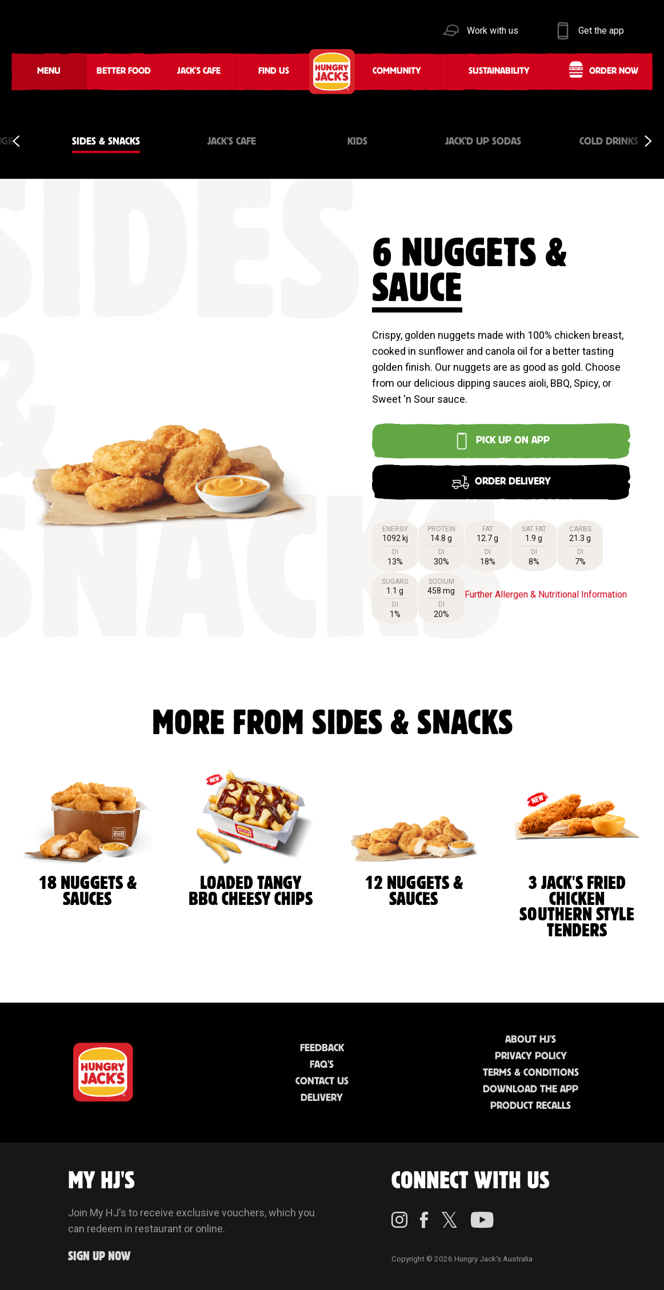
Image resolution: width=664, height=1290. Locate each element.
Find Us (273, 71)
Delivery (322, 1098)
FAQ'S (322, 1064)
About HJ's (530, 1039)
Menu (49, 71)
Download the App (530, 1089)
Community (397, 71)
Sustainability (499, 71)
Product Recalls (530, 1106)
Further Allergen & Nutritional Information (546, 594)
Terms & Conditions (531, 1072)
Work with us (492, 30)
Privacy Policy (531, 1056)
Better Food (124, 71)
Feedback (322, 1048)
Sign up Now (99, 1256)
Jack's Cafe (199, 71)
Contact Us (322, 1081)
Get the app (601, 30)
